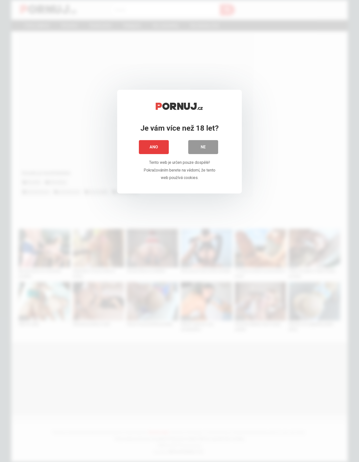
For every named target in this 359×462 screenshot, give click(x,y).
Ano (154, 147)
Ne (203, 147)
